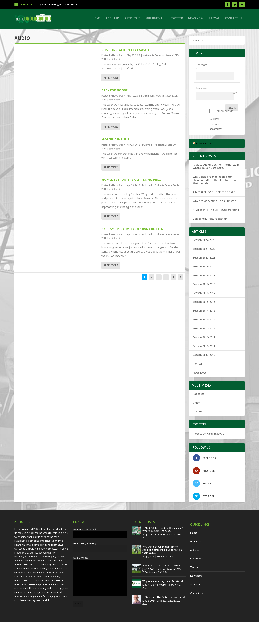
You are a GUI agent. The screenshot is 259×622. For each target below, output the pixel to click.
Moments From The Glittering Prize (131, 182)
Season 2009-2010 (204, 346)
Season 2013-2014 (204, 311)
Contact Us (233, 19)
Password (202, 83)
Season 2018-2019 (204, 267)
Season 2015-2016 (204, 293)
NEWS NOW (204, 135)
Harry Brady (118, 57)
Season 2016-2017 (204, 285)
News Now (195, 19)
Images (197, 403)
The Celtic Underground (31, 617)
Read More (111, 79)
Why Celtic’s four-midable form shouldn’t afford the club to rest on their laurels (215, 172)
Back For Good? (114, 92)
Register (214, 110)
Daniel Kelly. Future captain (210, 210)
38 (173, 278)
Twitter (177, 19)
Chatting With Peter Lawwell (126, 52)
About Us (112, 19)
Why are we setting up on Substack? (57, 4)
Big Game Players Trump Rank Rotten (132, 231)
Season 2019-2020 (204, 258)
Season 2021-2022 (204, 240)
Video (196, 394)
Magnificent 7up (115, 141)
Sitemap (214, 19)
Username (201, 68)
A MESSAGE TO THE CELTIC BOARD (214, 184)
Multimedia (154, 19)
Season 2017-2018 (204, 276)
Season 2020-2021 (204, 249)
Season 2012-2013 (204, 320)
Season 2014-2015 (204, 302)
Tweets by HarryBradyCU (208, 425)
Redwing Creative (80, 617)
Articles (131, 19)
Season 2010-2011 (204, 338)
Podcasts (159, 57)
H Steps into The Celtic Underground (216, 201)
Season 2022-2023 (204, 231)
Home (96, 19)
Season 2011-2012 (204, 329)
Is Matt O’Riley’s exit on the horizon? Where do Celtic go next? (216, 158)
